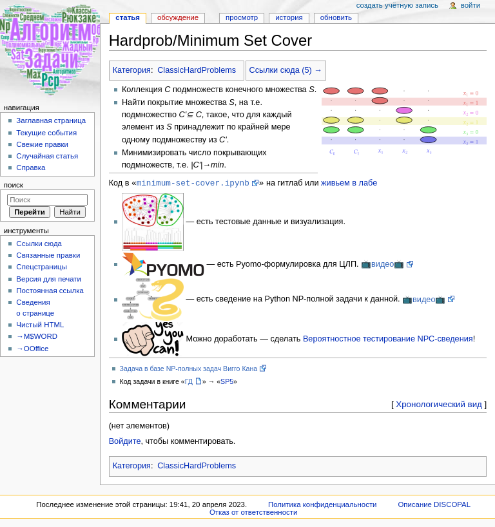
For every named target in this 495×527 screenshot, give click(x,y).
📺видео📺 (382, 264)
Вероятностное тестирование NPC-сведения (388, 339)
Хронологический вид (439, 405)
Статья (127, 17)
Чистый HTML (40, 325)
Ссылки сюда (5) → (285, 70)
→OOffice (32, 348)
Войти (470, 5)
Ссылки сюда (39, 243)
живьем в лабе (349, 183)
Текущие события (46, 133)
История (289, 17)
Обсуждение (178, 17)
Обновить (336, 17)
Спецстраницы (41, 267)
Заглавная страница (51, 120)
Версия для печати (48, 279)
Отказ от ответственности (253, 513)
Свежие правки (42, 144)
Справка (30, 167)
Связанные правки (48, 255)
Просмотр (242, 17)
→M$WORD (36, 336)
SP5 (226, 382)
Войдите (125, 441)
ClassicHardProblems (196, 70)
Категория (132, 70)
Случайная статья (47, 156)
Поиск (13, 185)
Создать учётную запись (397, 5)
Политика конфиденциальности (322, 505)
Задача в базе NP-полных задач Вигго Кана (189, 369)
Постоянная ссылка (49, 290)
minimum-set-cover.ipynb (193, 183)
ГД (189, 382)
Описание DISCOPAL (434, 505)
